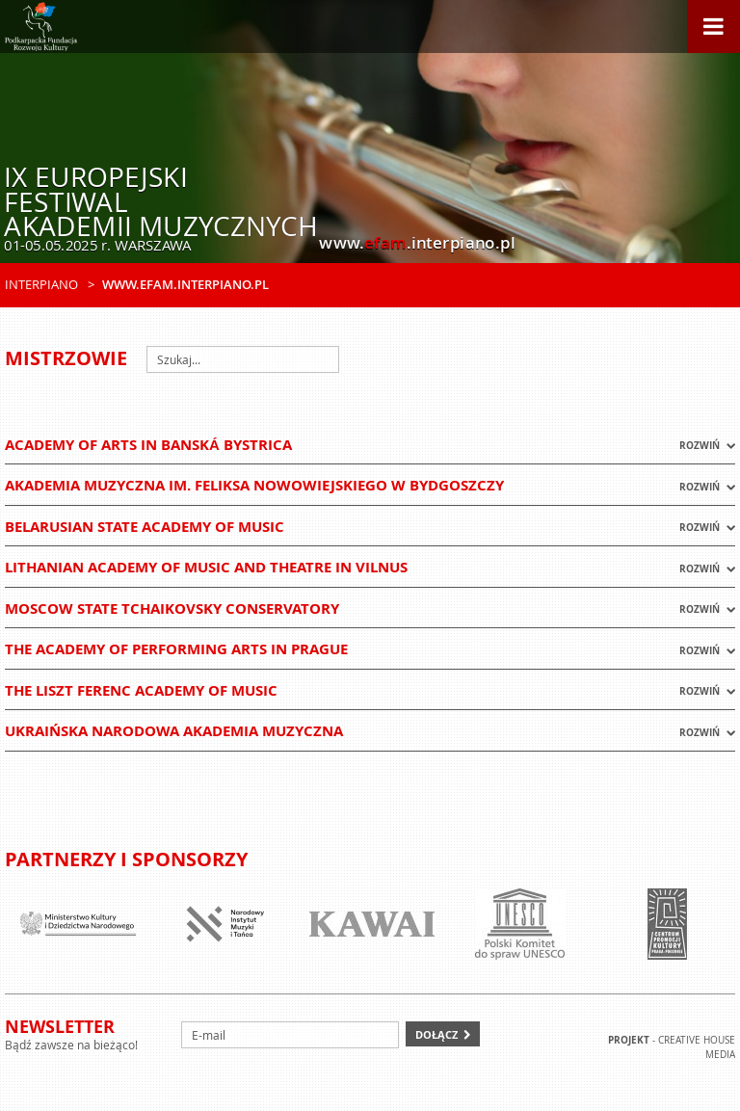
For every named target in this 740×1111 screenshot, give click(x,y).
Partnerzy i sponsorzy (126, 859)
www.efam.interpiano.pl (185, 284)
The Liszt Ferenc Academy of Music (141, 690)
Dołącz (436, 1034)
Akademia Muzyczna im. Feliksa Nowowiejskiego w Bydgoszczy (254, 485)
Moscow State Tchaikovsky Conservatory (172, 608)
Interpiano (41, 284)
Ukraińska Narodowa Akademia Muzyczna (174, 731)
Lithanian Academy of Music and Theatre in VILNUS (206, 567)
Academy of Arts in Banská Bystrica (148, 445)
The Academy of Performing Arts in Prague (176, 649)
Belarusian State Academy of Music (144, 526)
